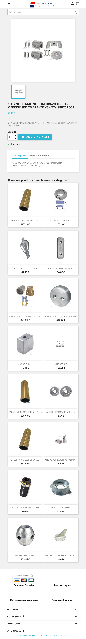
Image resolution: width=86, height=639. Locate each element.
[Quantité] (10, 137)
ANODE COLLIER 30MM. (61, 220)
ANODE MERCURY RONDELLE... (60, 412)
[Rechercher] (43, 12)
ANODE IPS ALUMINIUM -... (61, 268)
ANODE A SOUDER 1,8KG (25, 268)
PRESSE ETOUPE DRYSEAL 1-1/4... (25, 507)
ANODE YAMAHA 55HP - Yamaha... (61, 555)
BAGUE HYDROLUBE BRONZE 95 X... (25, 412)
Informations (15, 630)
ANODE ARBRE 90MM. (25, 555)
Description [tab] (20, 155)
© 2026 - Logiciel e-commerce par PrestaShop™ (43, 635)
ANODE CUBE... (25, 364)
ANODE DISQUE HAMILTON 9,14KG (60, 316)
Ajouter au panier (35, 137)
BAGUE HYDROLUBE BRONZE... (25, 220)
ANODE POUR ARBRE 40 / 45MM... (61, 459)
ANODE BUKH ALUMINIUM (60, 507)
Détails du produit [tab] (39, 155)
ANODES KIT (61, 364)
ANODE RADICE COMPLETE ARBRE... (25, 316)
